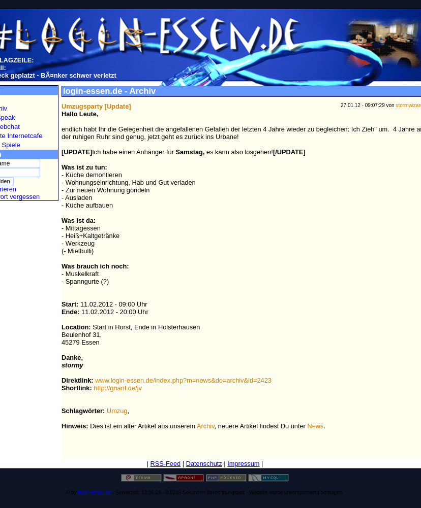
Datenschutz (204, 463)
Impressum (243, 463)
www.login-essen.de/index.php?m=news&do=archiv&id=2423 (183, 380)
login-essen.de (94, 492)
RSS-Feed (165, 463)
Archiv (206, 426)
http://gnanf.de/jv (118, 388)
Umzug (117, 411)
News (315, 426)
